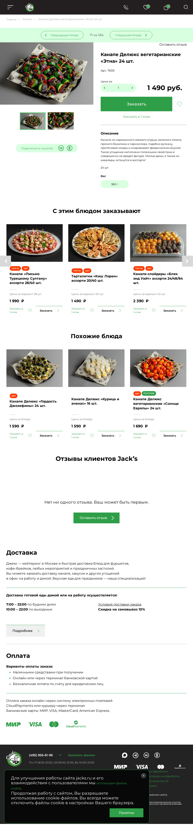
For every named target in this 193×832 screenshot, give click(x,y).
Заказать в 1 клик (136, 117)
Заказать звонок (81, 763)
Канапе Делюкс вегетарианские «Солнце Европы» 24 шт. (156, 411)
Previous (5, 263)
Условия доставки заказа (119, 612)
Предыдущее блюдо (64, 35)
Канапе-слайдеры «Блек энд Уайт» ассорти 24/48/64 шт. (158, 282)
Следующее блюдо (128, 35)
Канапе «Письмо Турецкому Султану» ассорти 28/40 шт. (28, 282)
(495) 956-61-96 (41, 763)
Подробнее (22, 639)
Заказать (136, 104)
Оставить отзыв (173, 44)
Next (187, 263)
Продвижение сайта (152, 802)
